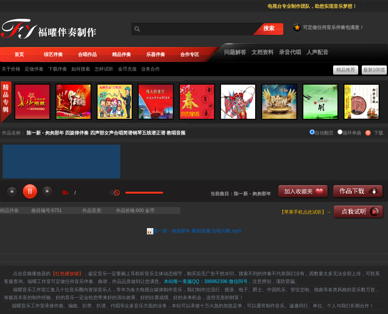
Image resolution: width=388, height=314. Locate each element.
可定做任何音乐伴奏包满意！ (328, 27)
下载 (378, 133)
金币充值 (127, 69)
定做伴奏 (34, 69)
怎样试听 (103, 69)
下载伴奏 (57, 69)
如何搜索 (80, 69)
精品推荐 (345, 70)
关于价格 (11, 69)
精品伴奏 (9, 210)
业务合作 (150, 69)
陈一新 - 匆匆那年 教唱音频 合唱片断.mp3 (197, 231)
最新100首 (374, 70)
